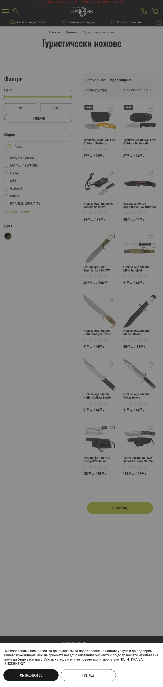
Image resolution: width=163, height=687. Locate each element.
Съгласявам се (31, 675)
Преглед (88, 675)
